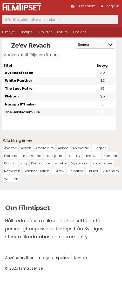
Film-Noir (92, 155)
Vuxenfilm (111, 171)
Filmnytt (8, 31)
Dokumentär (14, 155)
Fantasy (73, 155)
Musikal (61, 163)
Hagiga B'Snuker (20, 104)
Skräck (58, 171)
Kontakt (81, 257)
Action (26, 148)
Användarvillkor (19, 257)
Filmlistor (44, 31)
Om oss (79, 31)
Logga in (110, 6)
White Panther (18, 80)
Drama (35, 155)
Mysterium (79, 163)
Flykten (12, 96)
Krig (24, 163)
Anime (63, 148)
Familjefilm (54, 155)
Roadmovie (102, 163)
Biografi (99, 148)
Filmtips (26, 31)
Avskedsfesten (19, 72)
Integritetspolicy (53, 257)
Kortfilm (10, 163)
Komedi (110, 155)
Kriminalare (40, 163)
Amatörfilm (44, 148)
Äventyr (10, 148)
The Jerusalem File (22, 112)
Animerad (81, 148)
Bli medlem (83, 6)
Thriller (92, 171)
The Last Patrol (19, 88)
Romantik (12, 171)
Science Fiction (36, 171)
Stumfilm (76, 171)
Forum (62, 31)
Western (11, 178)
